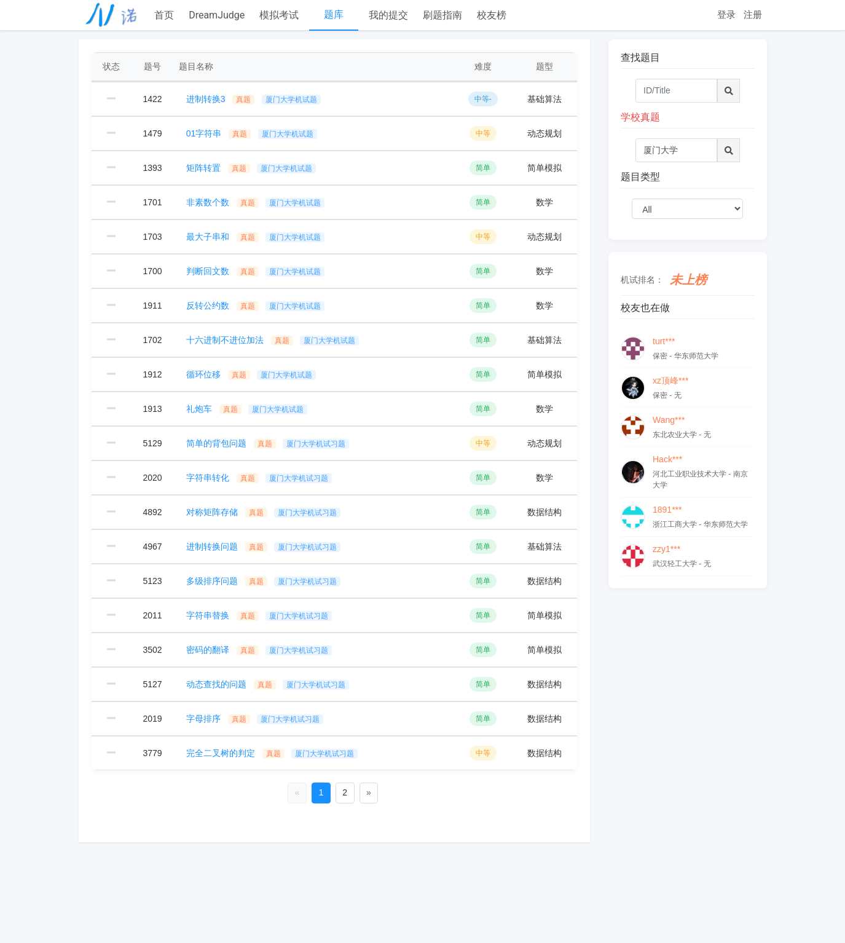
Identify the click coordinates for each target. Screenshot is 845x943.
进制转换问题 (263, 546)
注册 (753, 14)
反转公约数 (255, 305)
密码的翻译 (259, 650)
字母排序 (255, 719)
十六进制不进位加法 (273, 340)
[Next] (369, 793)
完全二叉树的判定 (272, 753)
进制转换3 (253, 99)
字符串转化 (259, 478)
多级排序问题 (263, 581)
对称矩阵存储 (263, 512)
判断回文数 (255, 271)
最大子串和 (255, 237)
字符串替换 (259, 615)
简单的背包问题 (268, 443)
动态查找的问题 (268, 684)
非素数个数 (255, 202)
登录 (726, 14)
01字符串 (251, 133)
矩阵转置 (251, 168)
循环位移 (251, 374)
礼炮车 (247, 409)
